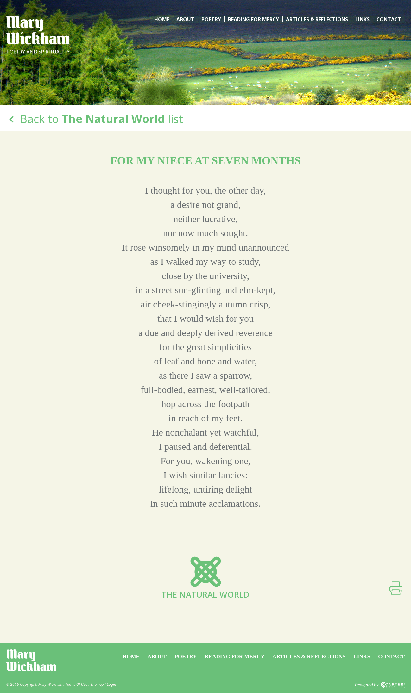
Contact (389, 19)
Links (362, 19)
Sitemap (97, 685)
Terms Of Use (76, 685)
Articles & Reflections (317, 19)
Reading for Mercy (253, 19)
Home (163, 19)
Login (111, 685)
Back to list (94, 118)
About (186, 19)
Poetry (211, 19)
